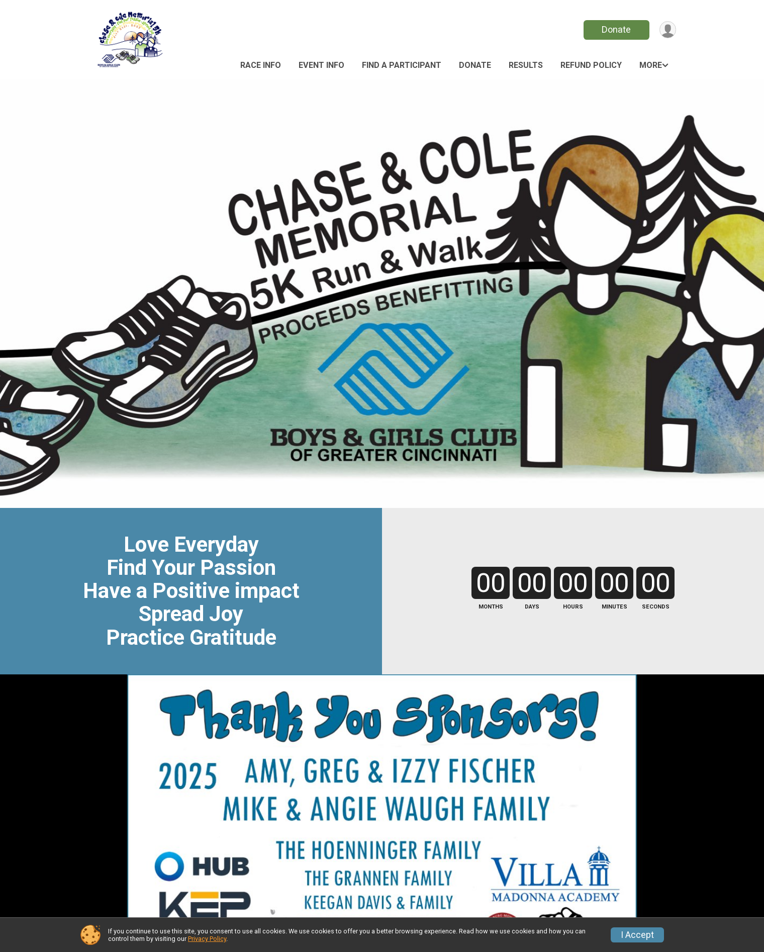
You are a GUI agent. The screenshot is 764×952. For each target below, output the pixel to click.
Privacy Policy (207, 938)
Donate (614, 29)
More (650, 65)
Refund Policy (591, 65)
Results (526, 65)
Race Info (260, 65)
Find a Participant (401, 65)
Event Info (321, 65)
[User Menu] (666, 30)
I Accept (637, 935)
